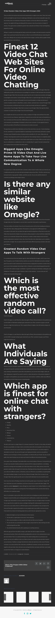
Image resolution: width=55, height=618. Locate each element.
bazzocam (15, 486)
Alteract (29, 610)
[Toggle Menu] (50, 3)
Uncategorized (20, 554)
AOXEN (6, 554)
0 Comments (26, 554)
